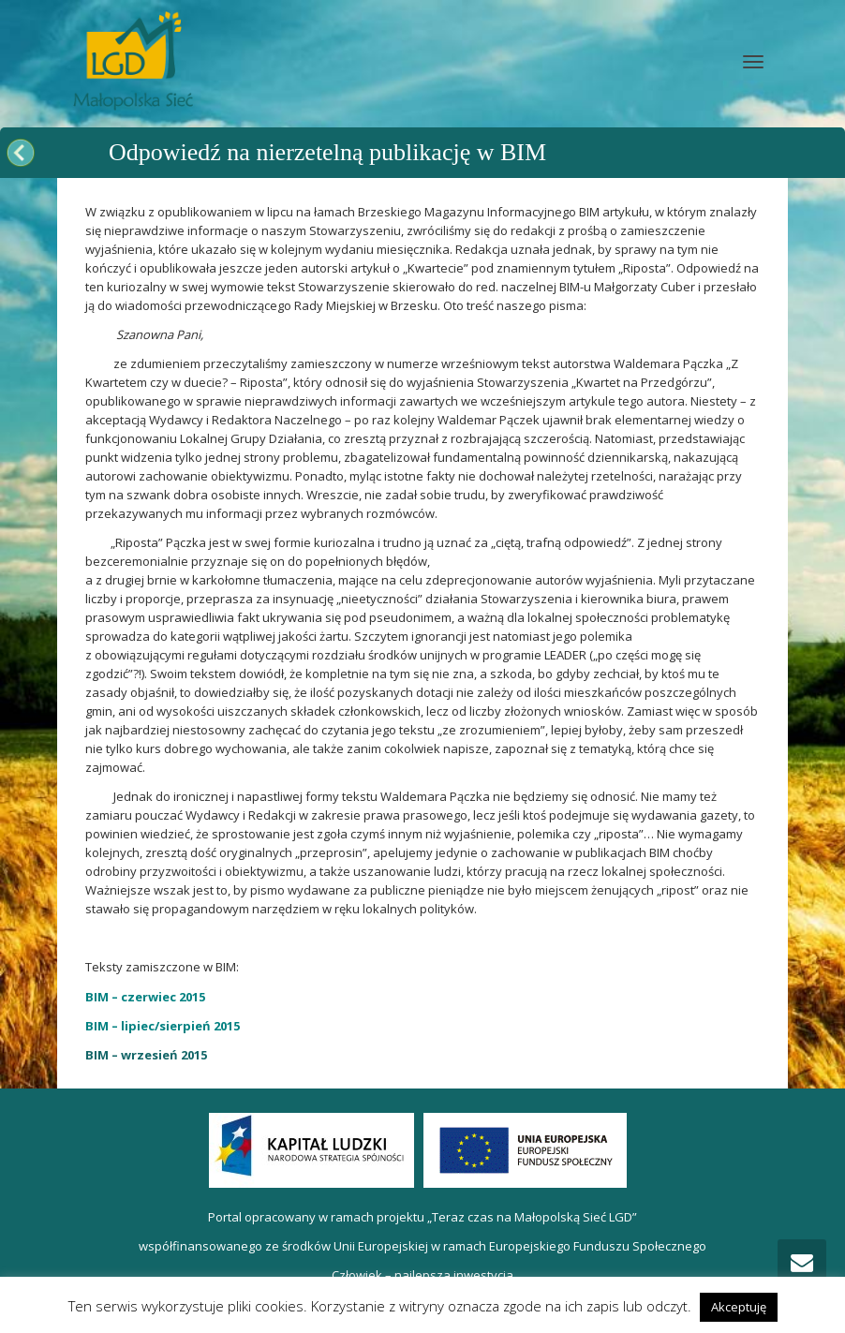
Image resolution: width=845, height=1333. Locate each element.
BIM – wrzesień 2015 (146, 1054)
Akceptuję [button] (738, 1306)
